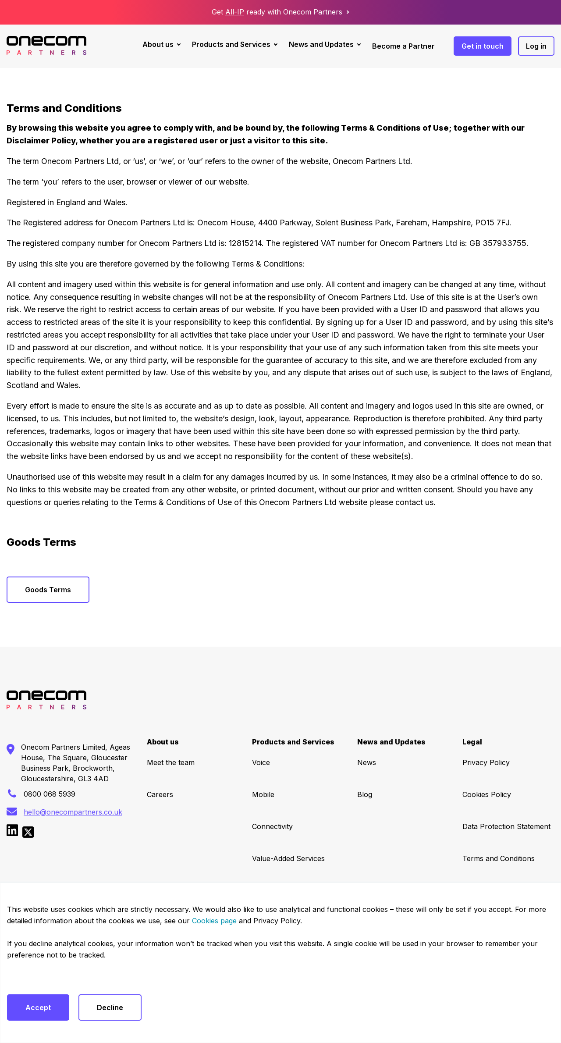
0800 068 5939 (49, 794)
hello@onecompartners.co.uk (73, 812)
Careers (160, 794)
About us (158, 44)
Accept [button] (38, 1007)
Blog (364, 794)
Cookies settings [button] (33, 977)
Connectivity (272, 826)
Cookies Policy (486, 794)
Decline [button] (110, 1007)
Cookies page (214, 920)
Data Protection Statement (506, 826)
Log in (536, 46)
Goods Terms (48, 589)
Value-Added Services (288, 858)
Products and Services (231, 44)
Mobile (263, 794)
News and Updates (321, 44)
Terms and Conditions (498, 858)
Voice (261, 762)
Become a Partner (403, 46)
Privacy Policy (486, 762)
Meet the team (171, 762)
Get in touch (483, 46)
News (366, 762)
